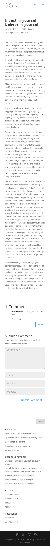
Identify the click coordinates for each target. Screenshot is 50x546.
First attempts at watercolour (17, 446)
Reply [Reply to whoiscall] (40, 324)
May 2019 (9, 503)
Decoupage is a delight (15, 442)
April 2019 (9, 507)
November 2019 (12, 498)
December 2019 (12, 494)
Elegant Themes (24, 539)
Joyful (10, 29)
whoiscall (17, 311)
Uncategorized (11, 32)
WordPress (25, 542)
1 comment (25, 32)
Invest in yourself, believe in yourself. (21, 433)
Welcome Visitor (12, 450)
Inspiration (32, 29)
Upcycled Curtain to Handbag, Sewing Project (24, 437)
